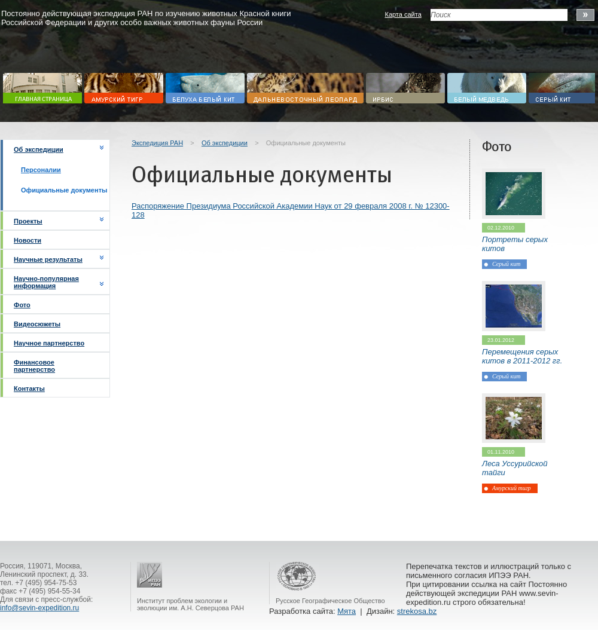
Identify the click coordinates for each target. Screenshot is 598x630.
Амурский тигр (511, 488)
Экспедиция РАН (157, 142)
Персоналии (41, 169)
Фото (22, 304)
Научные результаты (48, 259)
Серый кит (506, 264)
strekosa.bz (417, 611)
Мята (346, 611)
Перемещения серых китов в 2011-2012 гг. (522, 356)
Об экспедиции (38, 149)
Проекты (28, 221)
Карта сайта (403, 14)
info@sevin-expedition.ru (39, 608)
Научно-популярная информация (46, 282)
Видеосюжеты (37, 324)
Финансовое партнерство (34, 366)
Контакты (29, 388)
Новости (27, 240)
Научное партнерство (49, 343)
